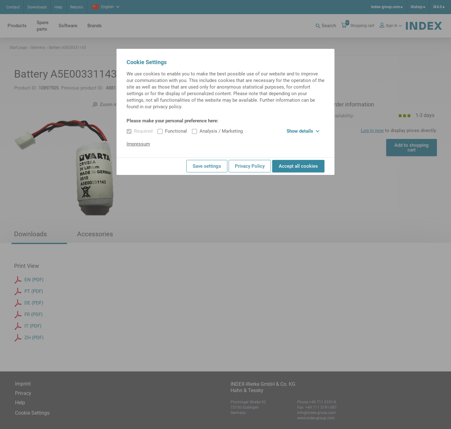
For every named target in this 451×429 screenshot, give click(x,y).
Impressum (138, 144)
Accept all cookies (298, 166)
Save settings (207, 166)
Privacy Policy (250, 166)
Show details (303, 131)
